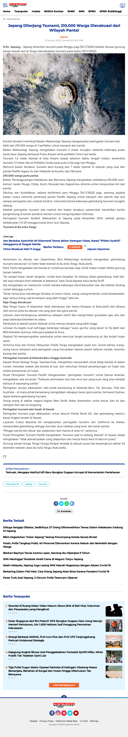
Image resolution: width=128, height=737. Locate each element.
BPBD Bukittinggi (111, 11)
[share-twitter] (61, 503)
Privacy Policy (47, 721)
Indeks (36, 11)
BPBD (92, 11)
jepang (28, 484)
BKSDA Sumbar (54, 11)
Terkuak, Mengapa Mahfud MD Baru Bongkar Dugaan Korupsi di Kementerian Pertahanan (63, 472)
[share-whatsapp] (66, 503)
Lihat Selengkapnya (64, 685)
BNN (81, 11)
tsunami (43, 484)
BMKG (71, 11)
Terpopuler (21, 11)
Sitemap (94, 721)
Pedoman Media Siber (67, 721)
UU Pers (84, 721)
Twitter (71, 714)
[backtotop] (64, 698)
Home (6, 11)
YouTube (78, 714)
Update (75, 247)
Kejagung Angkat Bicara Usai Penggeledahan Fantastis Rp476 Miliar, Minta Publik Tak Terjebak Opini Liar (55, 654)
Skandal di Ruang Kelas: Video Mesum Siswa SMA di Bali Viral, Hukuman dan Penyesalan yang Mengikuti (54, 607)
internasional (12, 484)
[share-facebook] (56, 503)
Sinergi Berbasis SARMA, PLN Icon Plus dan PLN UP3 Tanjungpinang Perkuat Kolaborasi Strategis (51, 638)
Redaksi (34, 721)
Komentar (64, 511)
